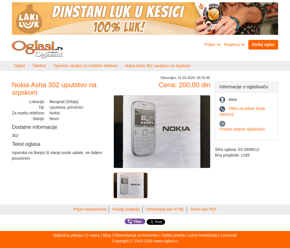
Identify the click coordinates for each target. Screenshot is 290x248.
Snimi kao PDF (203, 209)
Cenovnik (228, 235)
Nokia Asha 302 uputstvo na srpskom (157, 65)
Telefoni (39, 65)
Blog (107, 235)
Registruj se (234, 44)
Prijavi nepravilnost (90, 209)
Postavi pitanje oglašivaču (242, 129)
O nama (93, 235)
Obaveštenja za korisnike (136, 235)
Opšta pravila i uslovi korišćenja (189, 235)
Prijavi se (212, 44)
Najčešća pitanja (67, 235)
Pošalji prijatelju (126, 209)
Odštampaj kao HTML (165, 209)
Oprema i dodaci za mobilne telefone (85, 65)
